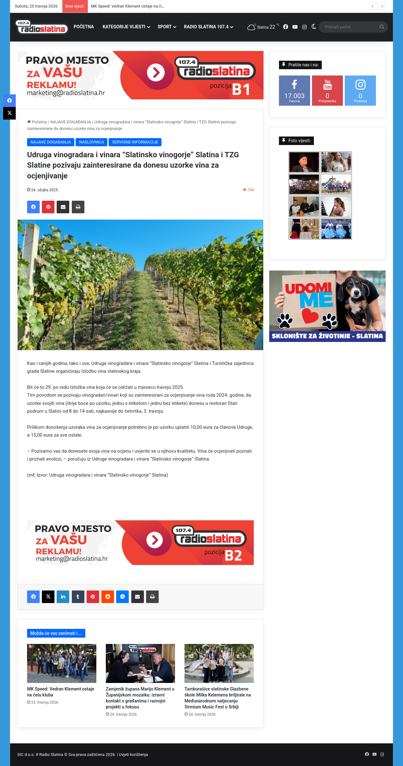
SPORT (165, 26)
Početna (37, 122)
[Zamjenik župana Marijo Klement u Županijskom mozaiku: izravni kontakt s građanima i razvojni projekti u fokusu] (140, 663)
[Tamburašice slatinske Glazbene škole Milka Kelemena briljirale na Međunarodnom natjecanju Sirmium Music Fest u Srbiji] (219, 663)
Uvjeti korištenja (133, 754)
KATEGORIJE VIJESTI (124, 26)
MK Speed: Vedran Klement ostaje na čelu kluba (134, 6)
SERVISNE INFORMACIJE (135, 142)
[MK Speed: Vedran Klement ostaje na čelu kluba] (61, 663)
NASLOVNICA (91, 142)
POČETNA (84, 26)
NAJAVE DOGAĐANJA (70, 122)
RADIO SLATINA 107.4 (206, 26)
